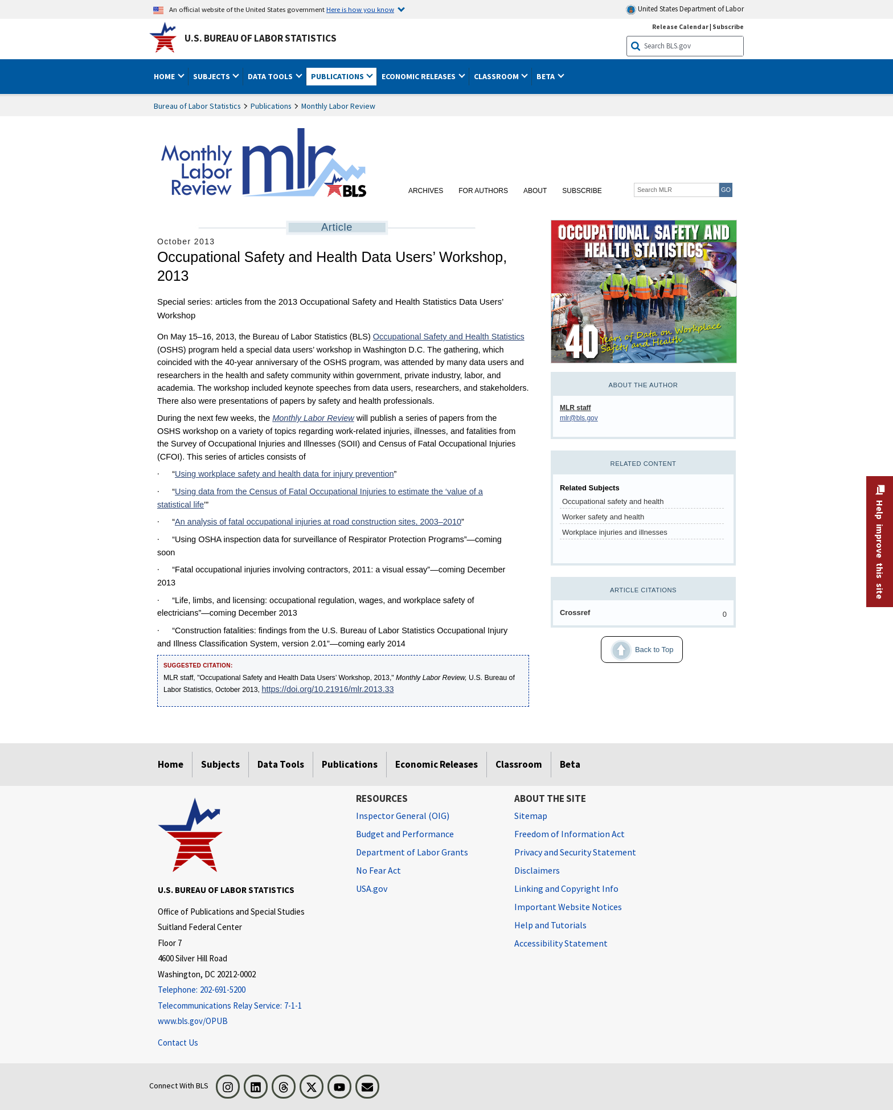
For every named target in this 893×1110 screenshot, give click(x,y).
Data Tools (280, 764)
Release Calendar (680, 26)
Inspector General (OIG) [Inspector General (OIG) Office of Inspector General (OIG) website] (402, 815)
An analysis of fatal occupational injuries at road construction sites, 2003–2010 (318, 521)
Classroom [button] (497, 76)
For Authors (483, 191)
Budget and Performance (405, 833)
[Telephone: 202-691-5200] (248, 990)
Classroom (518, 764)
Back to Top (637, 650)
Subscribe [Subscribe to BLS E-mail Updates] (728, 26)
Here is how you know (360, 9)
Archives (425, 191)
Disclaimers (537, 870)
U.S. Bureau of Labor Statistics (261, 38)
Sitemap (530, 815)
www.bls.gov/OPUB (193, 1020)
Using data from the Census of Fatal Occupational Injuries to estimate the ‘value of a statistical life (320, 498)
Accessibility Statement (561, 943)
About (535, 191)
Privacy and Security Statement (575, 852)
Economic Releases (436, 764)
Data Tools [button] (271, 76)
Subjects (220, 764)
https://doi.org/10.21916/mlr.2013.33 (327, 689)
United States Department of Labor (685, 9)
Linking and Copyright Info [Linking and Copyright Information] (566, 888)
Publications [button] (338, 76)
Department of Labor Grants (412, 852)
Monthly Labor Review (338, 106)
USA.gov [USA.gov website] (371, 888)
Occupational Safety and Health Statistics (449, 336)
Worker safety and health (603, 517)
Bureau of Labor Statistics (197, 106)
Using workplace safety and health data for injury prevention (284, 473)
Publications (271, 106)
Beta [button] (546, 76)
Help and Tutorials (550, 925)
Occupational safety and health (613, 501)
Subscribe (581, 191)
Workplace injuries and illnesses (614, 532)
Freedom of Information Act (569, 833)
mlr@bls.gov (579, 418)
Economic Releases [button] (419, 76)
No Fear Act (378, 870)
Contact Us (178, 1042)
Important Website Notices (568, 906)
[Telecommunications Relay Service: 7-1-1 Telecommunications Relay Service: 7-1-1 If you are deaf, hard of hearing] (248, 1006)
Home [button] (165, 76)
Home (170, 764)
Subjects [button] (212, 76)
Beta (570, 764)
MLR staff (575, 408)
